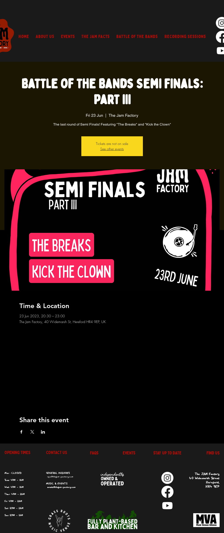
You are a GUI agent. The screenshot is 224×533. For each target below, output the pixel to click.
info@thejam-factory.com (60, 476)
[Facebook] (167, 492)
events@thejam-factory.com (61, 487)
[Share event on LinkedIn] (43, 432)
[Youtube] (167, 506)
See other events (112, 148)
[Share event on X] (32, 432)
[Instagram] (167, 478)
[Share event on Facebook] (21, 432)
